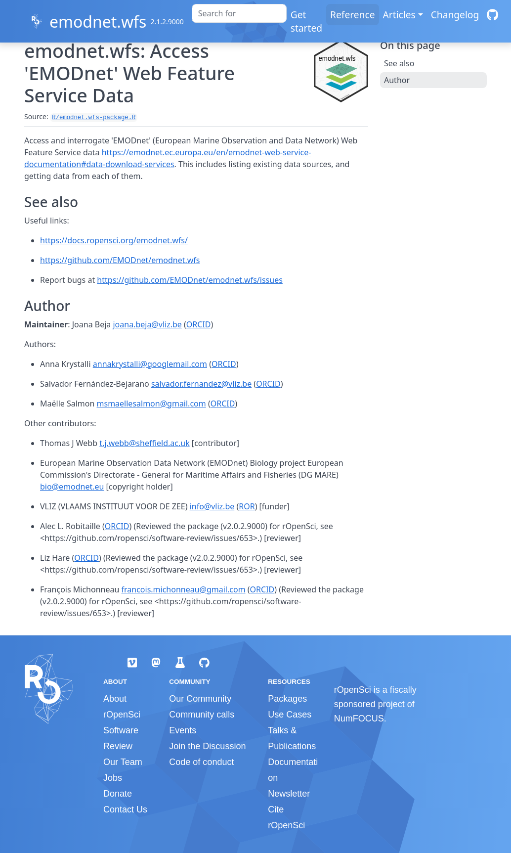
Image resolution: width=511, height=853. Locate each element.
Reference (352, 14)
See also (399, 63)
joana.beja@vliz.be (147, 324)
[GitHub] (492, 14)
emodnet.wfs (97, 21)
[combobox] (239, 13)
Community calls (201, 714)
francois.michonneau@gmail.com (183, 589)
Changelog (455, 14)
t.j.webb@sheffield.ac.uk (144, 443)
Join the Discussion (207, 746)
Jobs (112, 778)
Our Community (200, 699)
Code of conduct (201, 762)
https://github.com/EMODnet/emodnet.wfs (120, 260)
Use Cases (289, 714)
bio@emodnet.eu (72, 486)
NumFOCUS (359, 718)
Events (182, 730)
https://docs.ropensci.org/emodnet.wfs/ (114, 240)
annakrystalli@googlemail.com (150, 364)
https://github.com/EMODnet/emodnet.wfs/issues (190, 279)
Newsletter (289, 794)
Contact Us (125, 809)
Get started (306, 21)
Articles (399, 14)
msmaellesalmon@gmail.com (151, 403)
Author (397, 80)
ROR (247, 506)
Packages (287, 699)
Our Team (122, 762)
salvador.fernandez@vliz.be (201, 383)
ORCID (198, 324)
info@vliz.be (212, 506)
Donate (117, 794)
